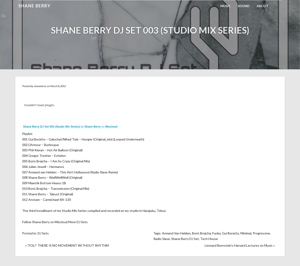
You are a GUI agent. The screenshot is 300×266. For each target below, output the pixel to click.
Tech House (209, 239)
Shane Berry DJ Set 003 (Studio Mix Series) (51, 126)
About (262, 6)
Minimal (245, 233)
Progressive (261, 233)
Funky (216, 233)
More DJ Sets (78, 222)
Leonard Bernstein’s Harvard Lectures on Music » (240, 245)
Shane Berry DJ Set (185, 239)
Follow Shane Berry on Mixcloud (45, 222)
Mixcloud (111, 126)
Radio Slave (161, 239)
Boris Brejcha (201, 233)
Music (225, 6)
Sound (244, 6)
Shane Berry (34, 5)
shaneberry (40, 86)
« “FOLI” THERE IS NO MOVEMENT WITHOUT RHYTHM (67, 245)
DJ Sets (43, 233)
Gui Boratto (230, 233)
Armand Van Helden (176, 233)
